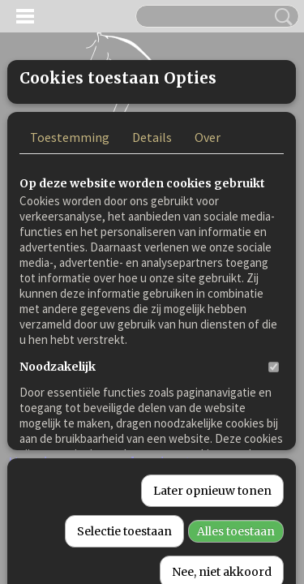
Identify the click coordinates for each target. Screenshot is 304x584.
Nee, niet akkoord (222, 567)
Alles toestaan (236, 526)
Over (208, 272)
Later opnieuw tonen (212, 486)
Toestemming (69, 272)
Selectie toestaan (124, 526)
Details (152, 272)
